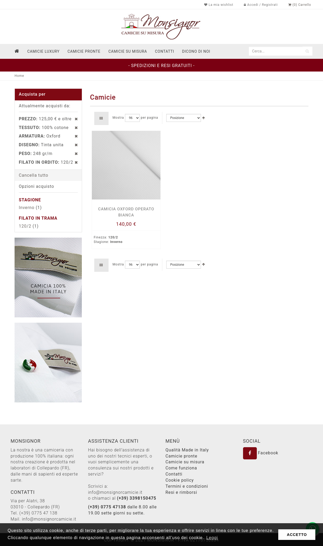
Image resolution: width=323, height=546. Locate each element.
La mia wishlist (218, 5)
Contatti (173, 474)
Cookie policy (179, 480)
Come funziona (181, 467)
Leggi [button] (212, 537)
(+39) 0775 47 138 (38, 513)
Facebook (261, 452)
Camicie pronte (84, 51)
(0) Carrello (299, 5)
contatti (164, 51)
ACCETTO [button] (297, 534)
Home (19, 76)
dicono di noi (196, 51)
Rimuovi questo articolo (73, 119)
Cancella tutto (33, 175)
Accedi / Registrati (261, 5)
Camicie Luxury (43, 51)
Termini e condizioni (186, 486)
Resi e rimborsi (181, 492)
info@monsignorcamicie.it (49, 519)
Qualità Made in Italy (187, 449)
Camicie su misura (127, 51)
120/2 (25, 226)
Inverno (26, 207)
